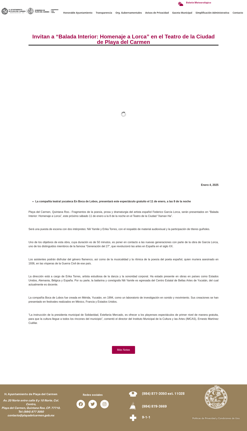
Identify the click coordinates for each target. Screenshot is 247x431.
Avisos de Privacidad (157, 12)
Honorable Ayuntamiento (77, 12)
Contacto (238, 12)
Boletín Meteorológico (198, 3)
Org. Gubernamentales (129, 12)
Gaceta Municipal (182, 12)
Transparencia (104, 12)
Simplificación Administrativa (212, 12)
